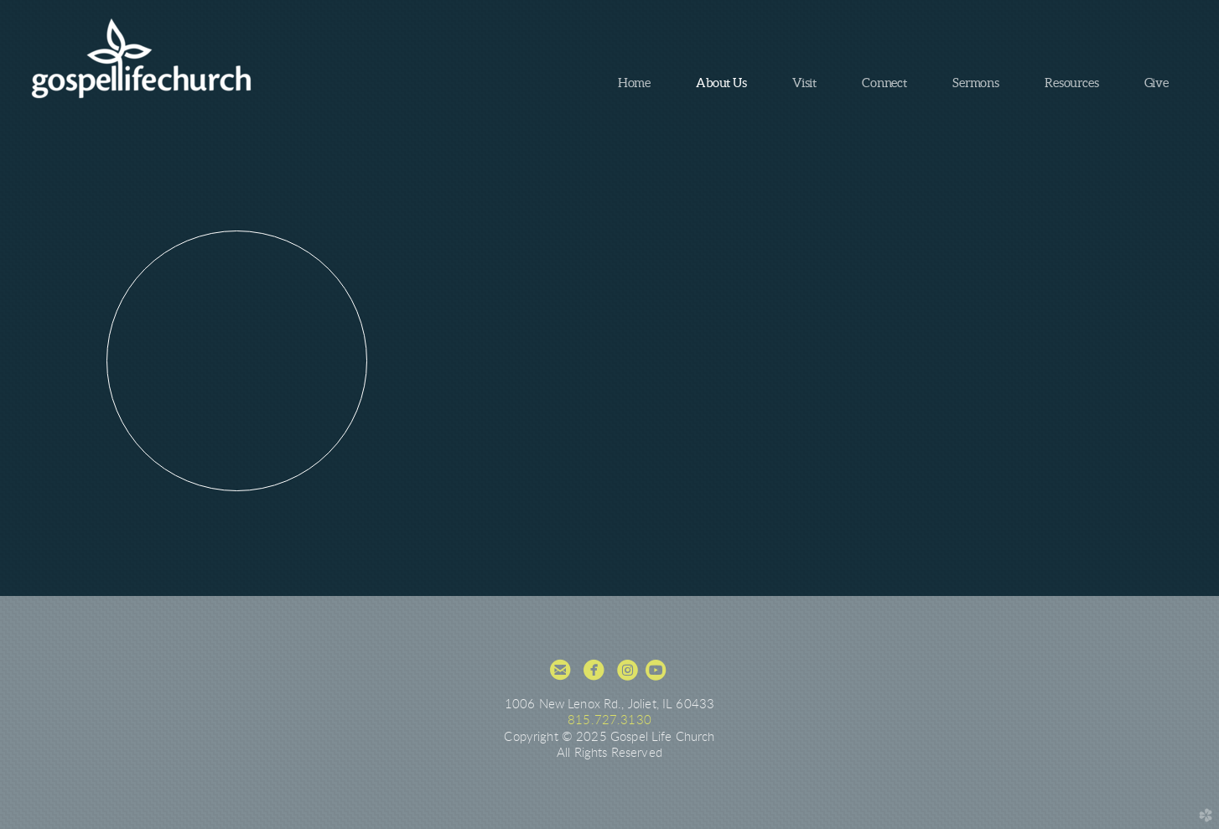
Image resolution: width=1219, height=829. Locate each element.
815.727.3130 (609, 720)
